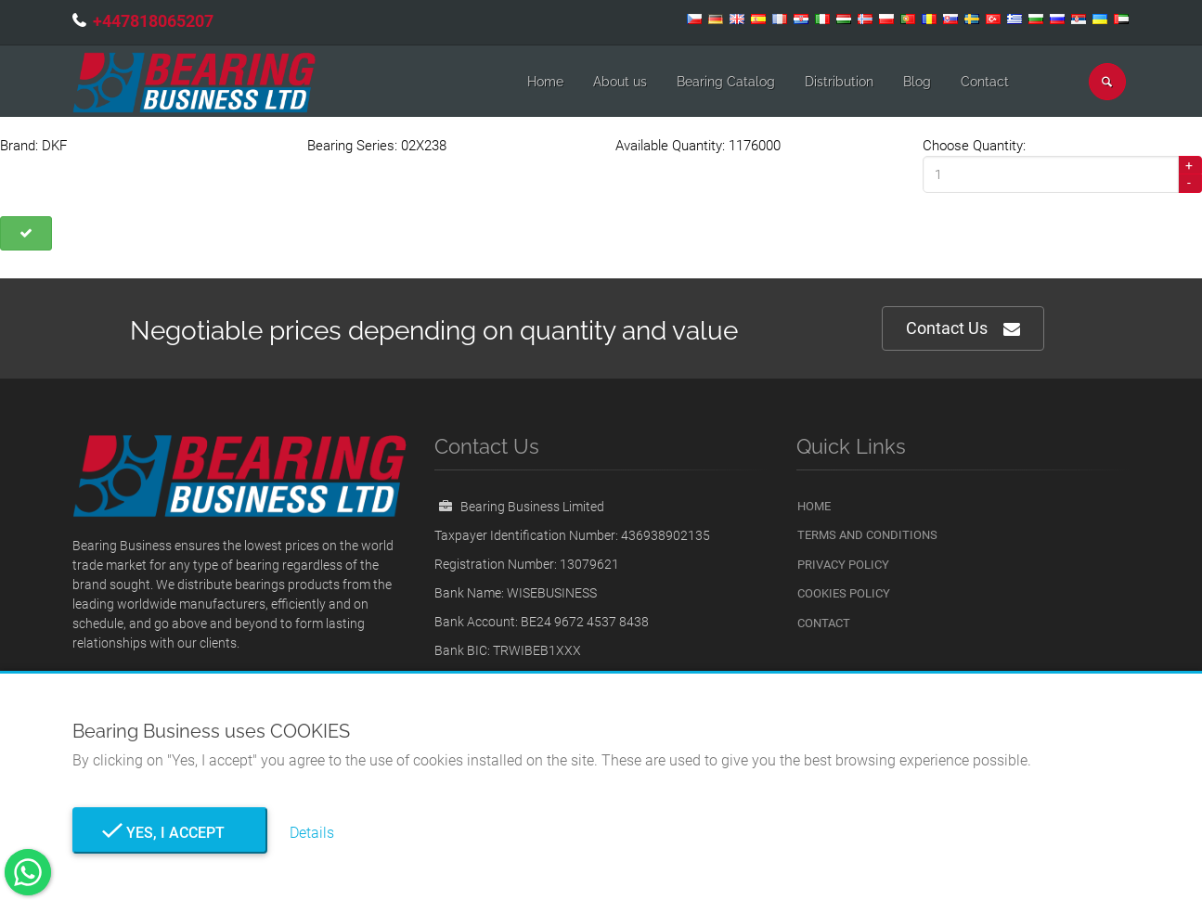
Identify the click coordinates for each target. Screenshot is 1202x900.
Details (312, 833)
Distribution (839, 81)
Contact (985, 81)
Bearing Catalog (726, 81)
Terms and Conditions (867, 535)
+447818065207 (153, 21)
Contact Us (963, 329)
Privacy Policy (843, 565)
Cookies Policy (843, 593)
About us (620, 81)
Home (545, 81)
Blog (917, 81)
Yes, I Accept (170, 833)
